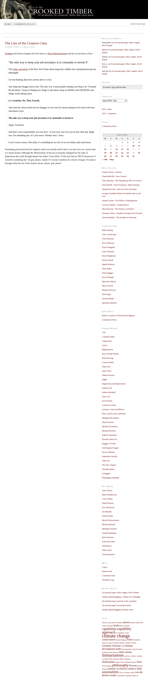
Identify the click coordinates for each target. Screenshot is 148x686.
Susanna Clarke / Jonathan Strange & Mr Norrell (122, 213)
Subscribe (136, 24)
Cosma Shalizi (108, 362)
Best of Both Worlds (110, 354)
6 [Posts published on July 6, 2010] (110, 146)
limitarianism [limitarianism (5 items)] (112, 655)
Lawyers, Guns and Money (113, 409)
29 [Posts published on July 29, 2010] (122, 156)
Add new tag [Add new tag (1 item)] (106, 622)
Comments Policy (109, 320)
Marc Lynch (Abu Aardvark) (114, 413)
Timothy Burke (108, 469)
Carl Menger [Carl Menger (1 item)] (120, 633)
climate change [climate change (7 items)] (116, 635)
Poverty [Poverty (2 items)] (133, 665)
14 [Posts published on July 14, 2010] (116, 149)
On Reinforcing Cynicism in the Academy (119, 601)
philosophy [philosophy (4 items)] (120, 665)
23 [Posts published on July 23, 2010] (128, 153)
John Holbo (106, 268)
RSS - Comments (109, 113)
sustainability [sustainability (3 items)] (110, 672)
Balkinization (107, 349)
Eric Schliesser (108, 243)
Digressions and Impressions (114, 384)
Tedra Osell (106, 550)
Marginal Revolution (110, 418)
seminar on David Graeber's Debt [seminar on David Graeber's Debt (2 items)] (125, 668)
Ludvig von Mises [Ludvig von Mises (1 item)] (130, 656)
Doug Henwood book (57, 53)
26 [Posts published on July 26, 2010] (105, 156)
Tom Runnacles (108, 554)
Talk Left (106, 460)
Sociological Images (110, 448)
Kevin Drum (107, 401)
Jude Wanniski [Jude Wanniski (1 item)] (114, 652)
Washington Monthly (110, 478)
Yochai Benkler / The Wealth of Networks (119, 217)
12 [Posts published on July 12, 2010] (105, 149)
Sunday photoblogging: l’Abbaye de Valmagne (121, 597)
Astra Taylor (107, 490)
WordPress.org (108, 580)
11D (103, 332)
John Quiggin (107, 273)
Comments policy (24, 24)
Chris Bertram (108, 238)
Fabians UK (107, 388)
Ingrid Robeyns (108, 264)
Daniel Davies (108, 503)
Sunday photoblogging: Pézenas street (117, 609)
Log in (104, 567)
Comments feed (108, 575)
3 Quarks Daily (108, 336)
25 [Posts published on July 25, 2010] (139, 153)
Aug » (111, 159)
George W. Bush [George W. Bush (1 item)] (130, 643)
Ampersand (106, 341)
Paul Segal (106, 294)
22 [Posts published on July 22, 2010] (122, 153)
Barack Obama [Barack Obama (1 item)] (135, 622)
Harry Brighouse (109, 256)
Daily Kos (106, 366)
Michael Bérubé (108, 524)
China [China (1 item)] (127, 633)
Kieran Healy (107, 516)
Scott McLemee (108, 541)
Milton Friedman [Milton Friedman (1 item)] (125, 659)
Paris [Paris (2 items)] (139, 662)
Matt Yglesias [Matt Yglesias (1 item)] (114, 659)
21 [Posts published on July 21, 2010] (116, 153)
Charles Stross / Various (112, 172)
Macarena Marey (109, 281)
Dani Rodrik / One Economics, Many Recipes (121, 185)
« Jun (105, 159)
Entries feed (107, 571)
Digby (104, 379)
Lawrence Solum (109, 405)
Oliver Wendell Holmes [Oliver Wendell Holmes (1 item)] (128, 662)
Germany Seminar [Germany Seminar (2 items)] (111, 645)
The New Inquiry (109, 465)
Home (8, 24)
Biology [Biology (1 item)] (110, 626)
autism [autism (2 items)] (126, 622)
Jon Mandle (107, 511)
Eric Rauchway (108, 507)
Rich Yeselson (108, 537)
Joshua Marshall (108, 392)
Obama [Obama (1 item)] (117, 662)
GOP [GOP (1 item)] (123, 646)
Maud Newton (108, 422)
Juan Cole (106, 396)
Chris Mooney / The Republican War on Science (122, 180)
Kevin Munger (108, 277)
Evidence (9, 53)
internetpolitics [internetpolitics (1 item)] (127, 649)
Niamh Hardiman (109, 533)
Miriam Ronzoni (109, 290)
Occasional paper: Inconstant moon (116, 605)
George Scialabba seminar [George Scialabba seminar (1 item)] (116, 643)
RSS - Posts (107, 109)
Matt (104, 49)
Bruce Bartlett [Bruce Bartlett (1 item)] (125, 626)
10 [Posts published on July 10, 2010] (133, 146)
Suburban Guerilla (109, 456)
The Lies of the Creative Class (26, 43)
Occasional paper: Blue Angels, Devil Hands (120, 592)
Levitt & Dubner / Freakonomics (115, 205)
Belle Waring (107, 230)
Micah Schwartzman (110, 520)
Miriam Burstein (109, 431)
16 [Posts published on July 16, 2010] (128, 149)
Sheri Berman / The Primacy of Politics (118, 209)
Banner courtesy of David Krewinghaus (118, 315)
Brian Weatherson (109, 494)
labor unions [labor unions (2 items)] (125, 652)
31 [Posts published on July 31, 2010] (133, 156)
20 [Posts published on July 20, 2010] (111, 153)
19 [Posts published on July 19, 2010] (105, 153)
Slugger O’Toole (109, 443)
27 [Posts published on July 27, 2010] (111, 156)
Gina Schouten (108, 251)
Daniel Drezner (108, 375)
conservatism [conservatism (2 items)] (109, 639)
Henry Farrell (107, 260)
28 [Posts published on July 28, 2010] (116, 156)
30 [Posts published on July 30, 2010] (128, 156)
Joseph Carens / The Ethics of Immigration (119, 200)
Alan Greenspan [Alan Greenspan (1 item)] (116, 622)
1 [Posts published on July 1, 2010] (122, 142)
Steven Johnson (108, 452)
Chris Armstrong (109, 234)
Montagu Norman (109, 529)
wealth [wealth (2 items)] (112, 675)
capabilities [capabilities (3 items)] (109, 629)
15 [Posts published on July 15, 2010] (122, 149)
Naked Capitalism (109, 435)
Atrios (104, 345)
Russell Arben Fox (109, 439)
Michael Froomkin (109, 426)
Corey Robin (107, 499)
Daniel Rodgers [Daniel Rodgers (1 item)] (121, 640)
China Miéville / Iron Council (114, 176)
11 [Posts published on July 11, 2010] (139, 146)
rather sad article (20, 69)
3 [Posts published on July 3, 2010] (133, 142)
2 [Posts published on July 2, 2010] (127, 142)
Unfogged (106, 473)
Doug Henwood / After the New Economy (119, 189)
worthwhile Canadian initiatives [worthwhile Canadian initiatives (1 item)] (127, 676)
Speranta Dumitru (109, 303)
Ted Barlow (107, 546)
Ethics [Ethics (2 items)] (130, 639)
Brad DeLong (107, 358)
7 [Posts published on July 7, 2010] (116, 146)
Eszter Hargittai (108, 247)
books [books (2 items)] (117, 625)
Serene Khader (108, 298)
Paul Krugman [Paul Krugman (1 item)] (107, 666)
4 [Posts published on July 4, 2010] (139, 142)
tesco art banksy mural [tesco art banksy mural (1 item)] (127, 672)
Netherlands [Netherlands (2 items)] (108, 662)
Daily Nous (106, 371)
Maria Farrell (107, 286)
